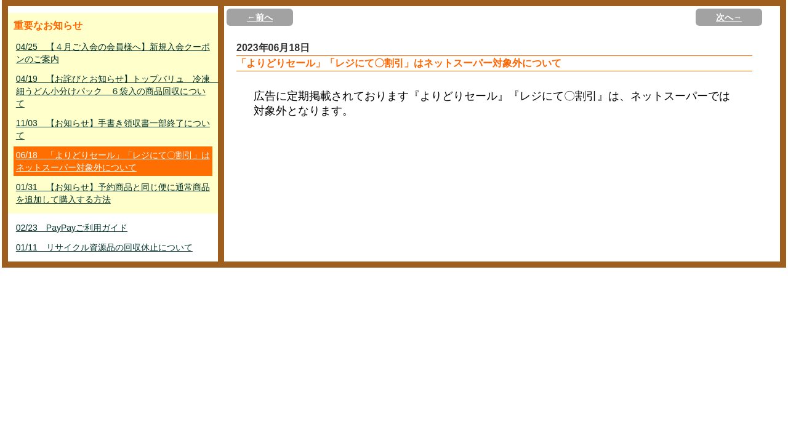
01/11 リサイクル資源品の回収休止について (104, 247)
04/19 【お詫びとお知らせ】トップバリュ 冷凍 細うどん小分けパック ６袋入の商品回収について (114, 91)
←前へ (260, 17)
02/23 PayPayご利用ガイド (71, 228)
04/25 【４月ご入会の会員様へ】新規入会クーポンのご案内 (113, 53)
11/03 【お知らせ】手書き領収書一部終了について (113, 129)
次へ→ (729, 17)
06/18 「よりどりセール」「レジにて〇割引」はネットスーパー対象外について (113, 161)
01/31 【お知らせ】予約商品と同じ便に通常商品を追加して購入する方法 (113, 193)
